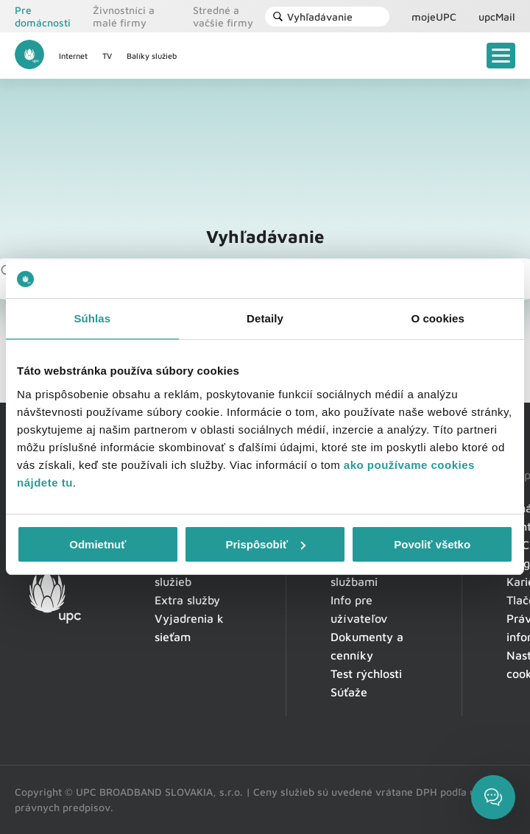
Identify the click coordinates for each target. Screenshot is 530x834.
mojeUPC (433, 16)
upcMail (496, 16)
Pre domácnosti (43, 16)
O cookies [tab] (437, 318)
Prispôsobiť (265, 544)
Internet (73, 55)
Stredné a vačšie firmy (223, 16)
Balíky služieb (152, 55)
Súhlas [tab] (92, 318)
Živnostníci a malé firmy (124, 16)
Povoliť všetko (432, 544)
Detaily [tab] (265, 318)
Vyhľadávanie (312, 16)
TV (107, 55)
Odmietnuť (97, 544)
